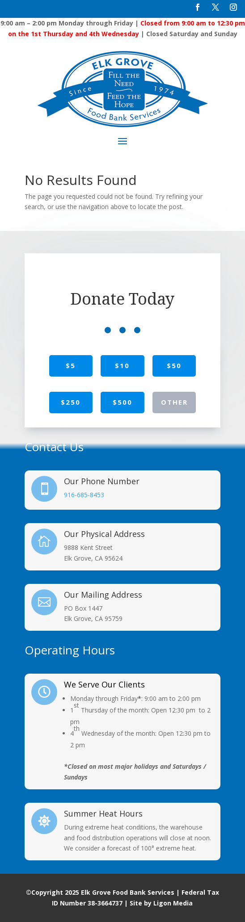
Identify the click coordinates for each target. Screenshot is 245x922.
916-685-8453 (84, 494)
